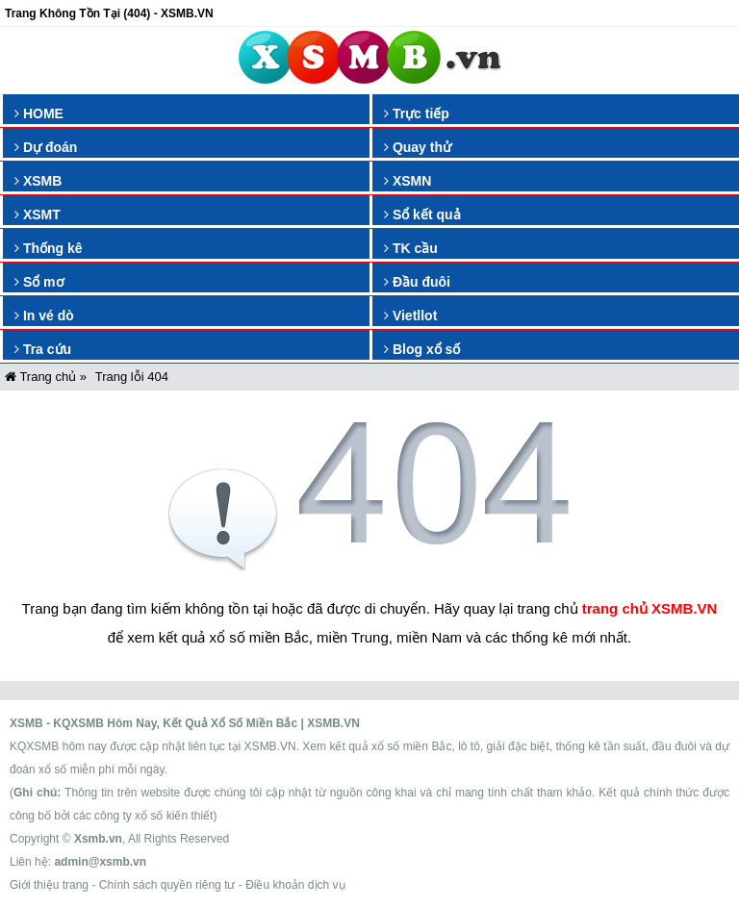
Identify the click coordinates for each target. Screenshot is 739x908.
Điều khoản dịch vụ (294, 885)
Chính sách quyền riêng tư (167, 885)
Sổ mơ (39, 282)
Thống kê (48, 248)
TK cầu (411, 248)
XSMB (38, 181)
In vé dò (44, 315)
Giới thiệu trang (49, 885)
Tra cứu (42, 349)
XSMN (407, 181)
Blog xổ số (422, 349)
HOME (39, 113)
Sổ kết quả (422, 214)
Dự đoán (45, 147)
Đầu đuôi (417, 282)
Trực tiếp (416, 113)
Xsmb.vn (98, 838)
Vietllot (410, 315)
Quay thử (417, 147)
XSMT (37, 214)
